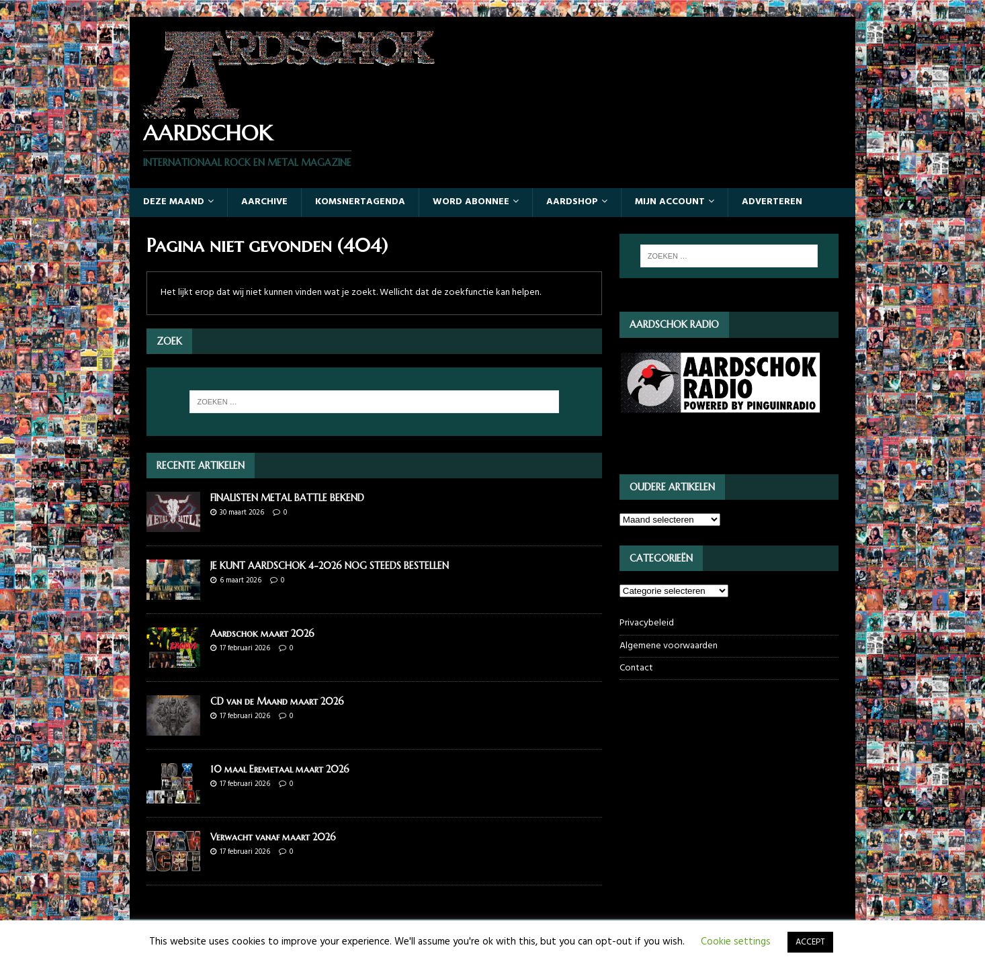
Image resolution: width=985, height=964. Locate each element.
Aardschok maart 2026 (262, 633)
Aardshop (572, 202)
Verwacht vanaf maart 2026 (273, 837)
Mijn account (670, 202)
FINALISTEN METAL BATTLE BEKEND (287, 498)
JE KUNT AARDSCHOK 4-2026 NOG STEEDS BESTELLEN (329, 566)
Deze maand (173, 202)
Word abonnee (471, 202)
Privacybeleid (646, 623)
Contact (636, 668)
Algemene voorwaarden (668, 646)
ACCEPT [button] (810, 942)
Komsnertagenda (360, 202)
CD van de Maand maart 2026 (277, 701)
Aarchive (264, 202)
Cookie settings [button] (736, 942)
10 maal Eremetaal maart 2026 (279, 769)
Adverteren (772, 202)
